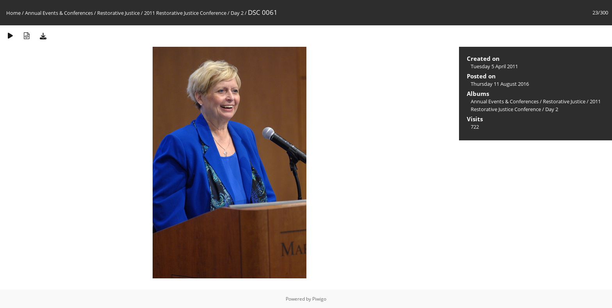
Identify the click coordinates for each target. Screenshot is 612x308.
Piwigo (319, 299)
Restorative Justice (118, 12)
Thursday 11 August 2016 (500, 83)
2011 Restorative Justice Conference (186, 12)
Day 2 (237, 12)
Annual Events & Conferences (59, 12)
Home (13, 12)
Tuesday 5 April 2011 (494, 66)
